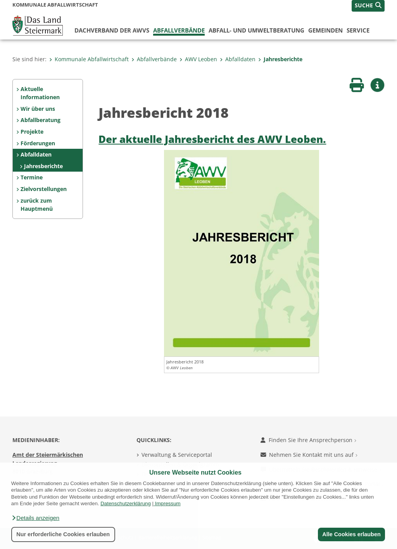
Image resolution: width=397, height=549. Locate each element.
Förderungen (38, 143)
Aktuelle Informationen (40, 93)
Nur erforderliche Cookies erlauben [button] (63, 534)
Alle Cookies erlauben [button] (351, 534)
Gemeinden (325, 30)
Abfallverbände (179, 30)
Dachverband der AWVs (111, 30)
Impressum (168, 503)
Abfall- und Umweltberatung (256, 30)
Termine (32, 177)
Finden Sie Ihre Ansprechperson (308, 440)
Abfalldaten (237, 59)
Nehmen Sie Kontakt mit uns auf (309, 454)
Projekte (32, 131)
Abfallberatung (40, 120)
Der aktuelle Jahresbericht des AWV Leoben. (212, 139)
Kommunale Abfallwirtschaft (89, 59)
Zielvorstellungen (44, 189)
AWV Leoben (198, 59)
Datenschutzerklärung (125, 503)
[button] (35, 518)
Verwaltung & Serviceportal (177, 454)
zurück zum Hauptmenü (37, 205)
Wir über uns (38, 108)
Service (358, 30)
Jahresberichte (280, 59)
